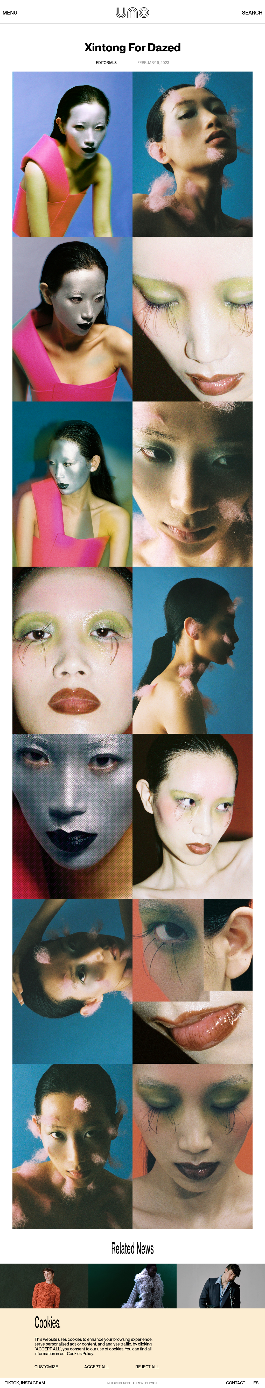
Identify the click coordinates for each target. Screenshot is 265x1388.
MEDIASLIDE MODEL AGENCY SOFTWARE (132, 1383)
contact (235, 1383)
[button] (46, 1367)
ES (255, 1383)
